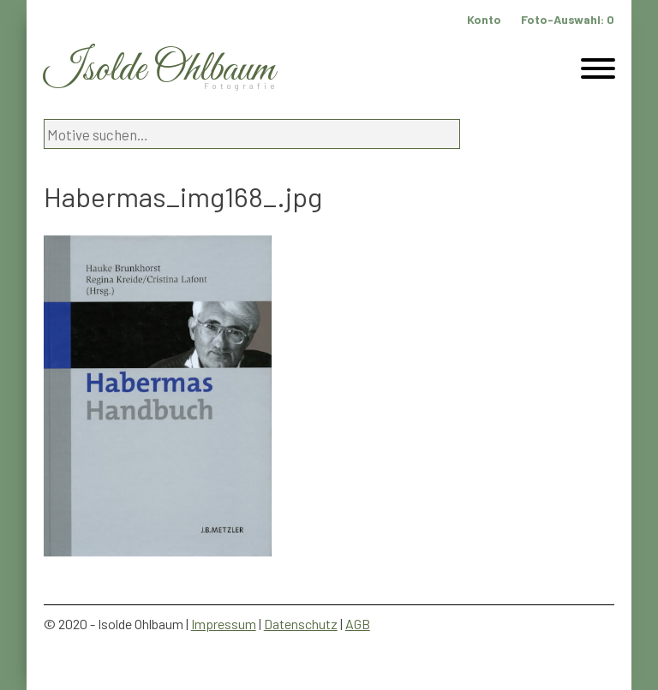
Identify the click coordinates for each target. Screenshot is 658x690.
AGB (357, 624)
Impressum (223, 624)
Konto (484, 19)
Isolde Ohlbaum (159, 70)
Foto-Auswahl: (567, 19)
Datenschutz (301, 624)
